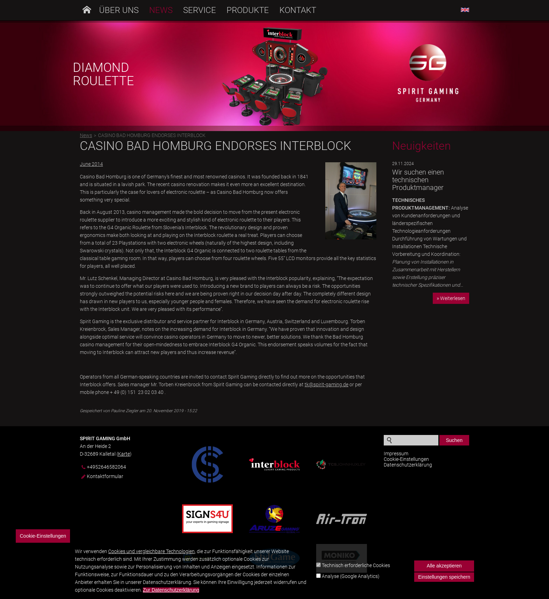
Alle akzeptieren (444, 570)
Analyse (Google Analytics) (351, 581)
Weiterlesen (452, 298)
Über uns (119, 10)
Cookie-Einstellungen (406, 459)
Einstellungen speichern (444, 581)
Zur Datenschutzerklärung (171, 594)
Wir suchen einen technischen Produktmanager (418, 180)
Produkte (248, 10)
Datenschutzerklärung (408, 465)
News (161, 10)
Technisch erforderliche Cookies (356, 570)
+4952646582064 (106, 467)
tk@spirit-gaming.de (326, 384)
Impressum (396, 453)
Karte (124, 454)
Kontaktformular (105, 476)
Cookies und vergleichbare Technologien (151, 556)
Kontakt (297, 10)
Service (199, 10)
